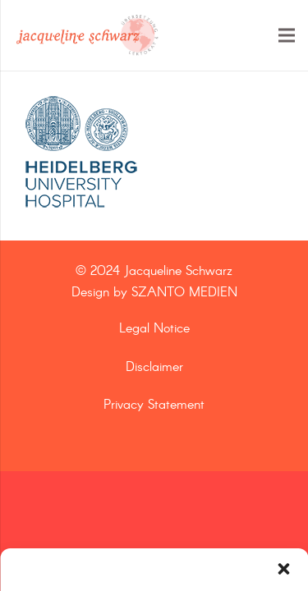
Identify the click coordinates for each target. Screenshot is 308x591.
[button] (283, 569)
